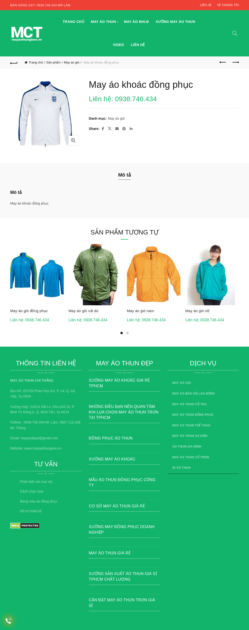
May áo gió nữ (197, 311)
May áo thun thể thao (191, 425)
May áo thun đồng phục (193, 414)
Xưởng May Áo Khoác (112, 459)
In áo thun (181, 467)
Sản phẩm (53, 62)
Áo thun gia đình (187, 446)
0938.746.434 (34, 422)
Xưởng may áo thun (175, 22)
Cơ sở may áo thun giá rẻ (117, 506)
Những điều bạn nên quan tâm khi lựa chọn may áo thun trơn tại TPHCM (123, 412)
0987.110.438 (70, 422)
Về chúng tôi (228, 5)
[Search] (235, 33)
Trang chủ (73, 22)
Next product (235, 62)
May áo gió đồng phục (29, 311)
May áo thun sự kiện (189, 436)
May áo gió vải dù (83, 311)
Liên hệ (206, 5)
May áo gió (72, 62)
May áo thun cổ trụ (189, 404)
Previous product (223, 62)
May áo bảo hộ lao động (193, 393)
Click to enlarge (73, 140)
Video (118, 45)
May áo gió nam (140, 311)
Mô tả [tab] (124, 175)
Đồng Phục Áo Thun (111, 438)
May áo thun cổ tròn (190, 457)
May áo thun (103, 22)
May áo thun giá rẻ (110, 553)
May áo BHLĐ (136, 22)
